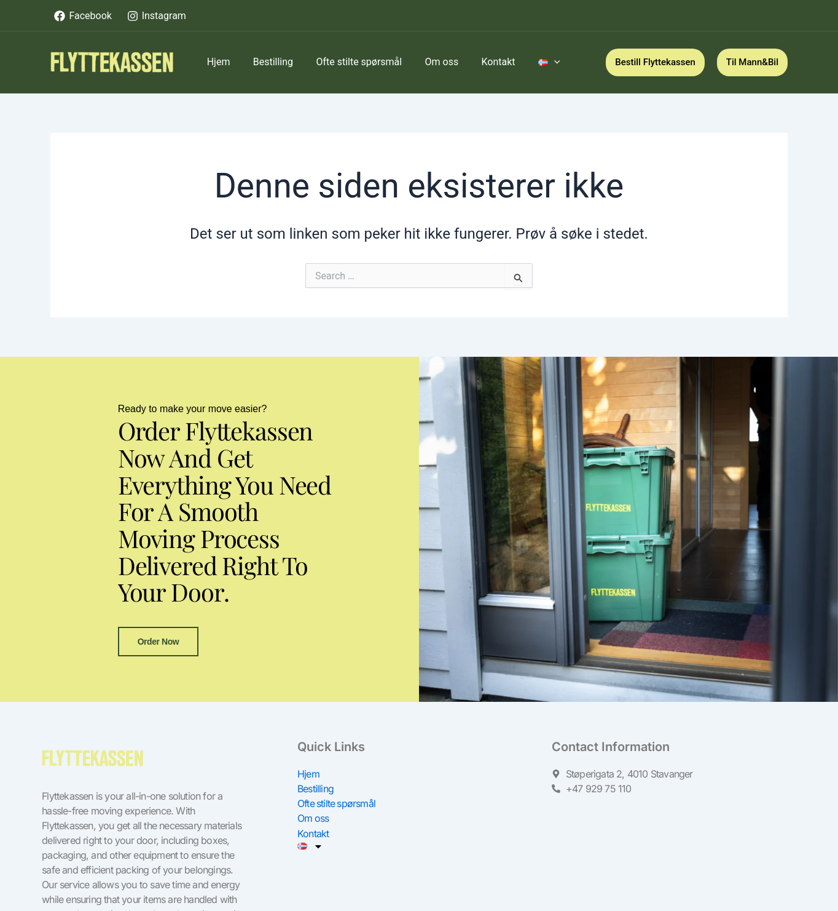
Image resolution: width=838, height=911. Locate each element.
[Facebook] (83, 16)
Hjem (308, 793)
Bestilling (315, 808)
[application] (536, 62)
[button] (655, 62)
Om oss (313, 838)
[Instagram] (156, 16)
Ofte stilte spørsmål (337, 823)
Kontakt (313, 852)
